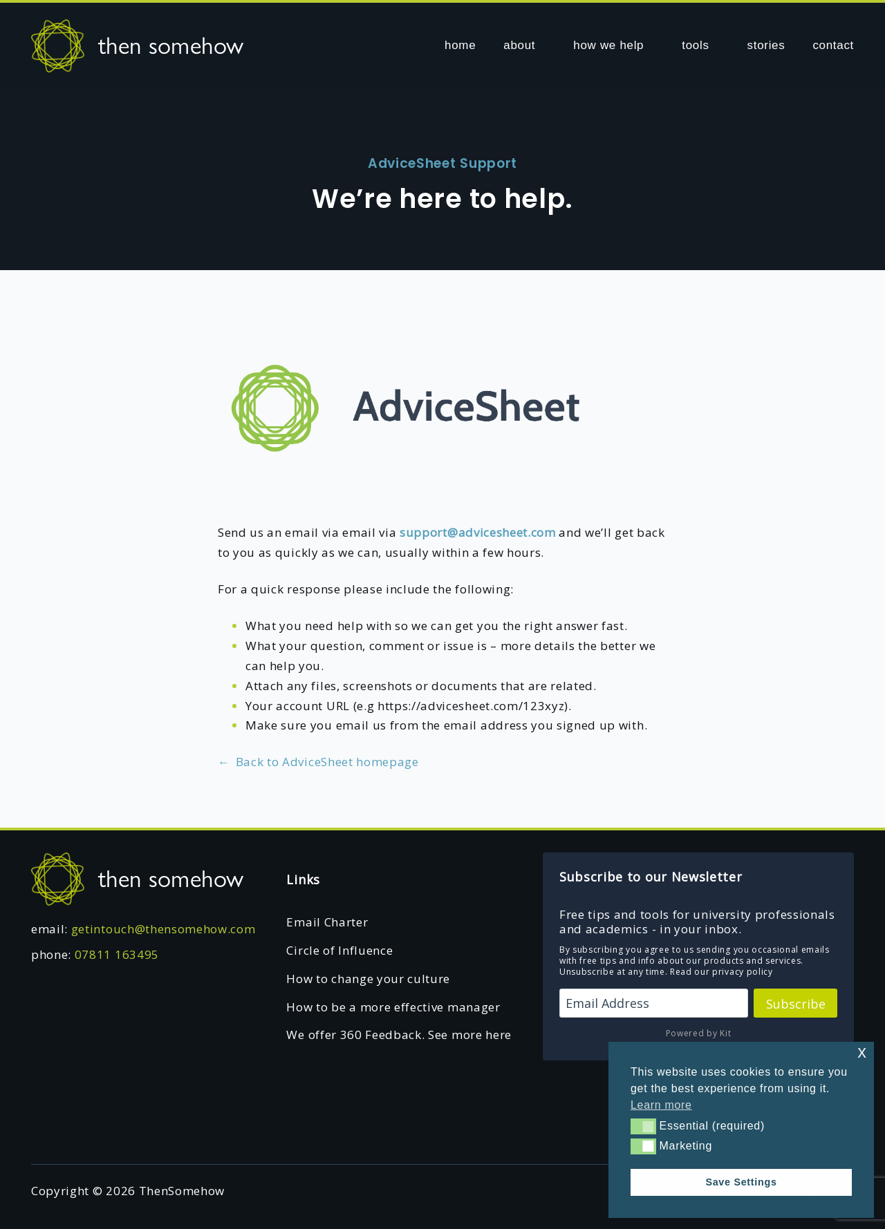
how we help (608, 45)
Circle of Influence (339, 950)
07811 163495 (117, 954)
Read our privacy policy (721, 972)
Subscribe (796, 1003)
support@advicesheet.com (478, 532)
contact (833, 45)
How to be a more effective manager (393, 1007)
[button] (643, 1126)
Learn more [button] (661, 1105)
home (460, 45)
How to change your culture (368, 979)
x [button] (861, 1051)
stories (766, 45)
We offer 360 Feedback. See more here (398, 1034)
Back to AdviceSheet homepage (318, 762)
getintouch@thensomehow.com (163, 929)
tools (695, 45)
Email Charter (327, 922)
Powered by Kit (699, 1033)
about (519, 45)
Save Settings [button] (740, 1182)
